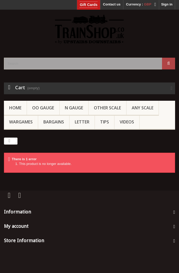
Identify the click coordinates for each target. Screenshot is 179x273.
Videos (127, 122)
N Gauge (74, 108)
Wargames (21, 122)
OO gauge (43, 108)
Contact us (111, 4)
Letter (82, 122)
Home (15, 108)
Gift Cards (88, 5)
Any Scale (142, 108)
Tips (104, 122)
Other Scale (107, 108)
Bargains (53, 122)
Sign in (166, 4)
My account (16, 226)
